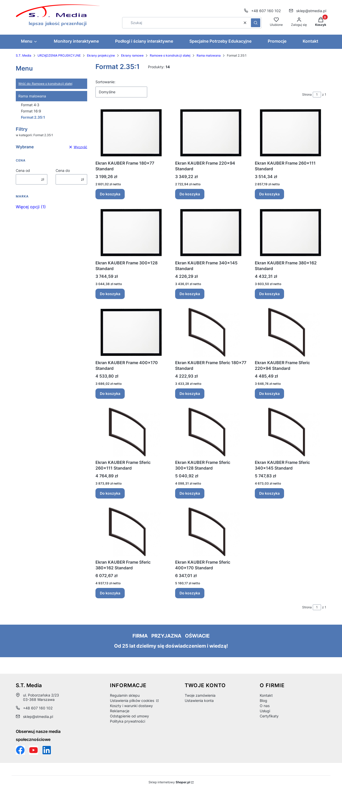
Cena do (63, 170)
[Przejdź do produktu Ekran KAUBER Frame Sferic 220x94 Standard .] (290, 332)
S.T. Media (23, 55)
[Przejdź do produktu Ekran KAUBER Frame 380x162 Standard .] (290, 233)
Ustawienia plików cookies (132, 700)
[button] (255, 22)
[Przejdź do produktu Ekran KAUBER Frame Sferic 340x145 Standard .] (290, 432)
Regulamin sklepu (125, 695)
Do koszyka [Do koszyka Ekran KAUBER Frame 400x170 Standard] (110, 393)
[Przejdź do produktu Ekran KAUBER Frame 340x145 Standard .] (211, 233)
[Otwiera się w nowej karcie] (33, 750)
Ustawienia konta (199, 700)
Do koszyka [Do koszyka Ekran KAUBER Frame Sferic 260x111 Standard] (110, 493)
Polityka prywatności (127, 721)
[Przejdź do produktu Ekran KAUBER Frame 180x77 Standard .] (131, 133)
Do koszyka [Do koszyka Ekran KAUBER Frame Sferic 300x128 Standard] (190, 493)
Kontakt (266, 695)
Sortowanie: (105, 82)
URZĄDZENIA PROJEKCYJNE (59, 55)
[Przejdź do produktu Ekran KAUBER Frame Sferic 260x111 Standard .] (131, 432)
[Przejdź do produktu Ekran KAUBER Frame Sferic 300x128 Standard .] (211, 432)
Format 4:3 (30, 105)
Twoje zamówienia (200, 695)
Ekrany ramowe (132, 55)
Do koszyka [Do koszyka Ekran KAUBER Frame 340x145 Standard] (190, 294)
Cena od (23, 170)
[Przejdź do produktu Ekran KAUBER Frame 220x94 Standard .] (211, 133)
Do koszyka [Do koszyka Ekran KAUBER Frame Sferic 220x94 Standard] (269, 393)
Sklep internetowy (169, 782)
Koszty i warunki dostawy (131, 705)
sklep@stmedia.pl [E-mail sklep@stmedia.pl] (311, 11)
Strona (307, 94)
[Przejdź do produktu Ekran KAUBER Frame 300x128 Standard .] (131, 233)
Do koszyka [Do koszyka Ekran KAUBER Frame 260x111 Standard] (269, 194)
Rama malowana (209, 55)
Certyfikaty (269, 716)
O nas (265, 705)
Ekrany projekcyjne (101, 55)
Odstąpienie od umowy (129, 716)
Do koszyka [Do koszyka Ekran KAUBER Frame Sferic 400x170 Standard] (190, 593)
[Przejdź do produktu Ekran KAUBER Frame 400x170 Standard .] (131, 332)
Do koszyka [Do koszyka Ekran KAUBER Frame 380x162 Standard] (269, 294)
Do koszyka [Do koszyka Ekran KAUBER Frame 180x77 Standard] (110, 194)
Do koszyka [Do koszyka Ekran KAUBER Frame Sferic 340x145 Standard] (269, 493)
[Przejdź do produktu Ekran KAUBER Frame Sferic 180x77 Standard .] (211, 332)
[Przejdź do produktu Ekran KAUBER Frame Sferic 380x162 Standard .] (131, 532)
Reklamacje (119, 711)
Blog (263, 700)
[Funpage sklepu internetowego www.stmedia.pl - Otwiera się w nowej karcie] (20, 750)
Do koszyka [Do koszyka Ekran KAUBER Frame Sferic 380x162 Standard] (110, 593)
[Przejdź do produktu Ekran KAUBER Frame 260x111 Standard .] (290, 133)
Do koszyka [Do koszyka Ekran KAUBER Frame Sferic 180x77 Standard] (190, 393)
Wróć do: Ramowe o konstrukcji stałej (45, 84)
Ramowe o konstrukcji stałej (170, 55)
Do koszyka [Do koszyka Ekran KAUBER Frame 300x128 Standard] (110, 294)
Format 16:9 (31, 111)
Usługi (265, 711)
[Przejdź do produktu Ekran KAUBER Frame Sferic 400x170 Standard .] (211, 532)
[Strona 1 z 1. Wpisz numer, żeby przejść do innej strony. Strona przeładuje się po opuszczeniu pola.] (317, 94)
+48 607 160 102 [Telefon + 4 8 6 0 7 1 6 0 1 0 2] (266, 11)
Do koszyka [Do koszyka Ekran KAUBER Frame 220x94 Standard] (190, 194)
